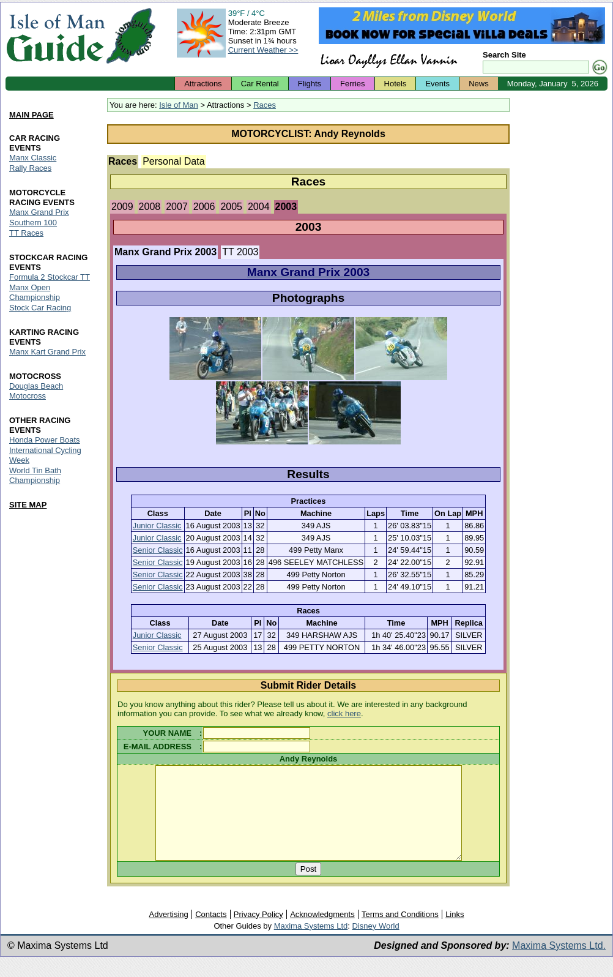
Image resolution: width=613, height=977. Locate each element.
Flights (309, 83)
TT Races (26, 233)
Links (454, 932)
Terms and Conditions (400, 932)
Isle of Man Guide (55, 35)
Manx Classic (32, 158)
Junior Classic (157, 525)
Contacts (210, 932)
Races (264, 105)
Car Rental (260, 83)
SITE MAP (27, 504)
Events (437, 83)
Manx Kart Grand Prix (47, 351)
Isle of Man (178, 105)
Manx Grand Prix (39, 212)
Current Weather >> (263, 49)
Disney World (375, 944)
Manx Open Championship (34, 292)
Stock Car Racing (40, 307)
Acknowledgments (322, 932)
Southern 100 (33, 223)
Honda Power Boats (44, 439)
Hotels (395, 83)
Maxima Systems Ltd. (559, 964)
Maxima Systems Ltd (311, 944)
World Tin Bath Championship (35, 475)
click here (344, 713)
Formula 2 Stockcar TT (49, 277)
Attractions (202, 83)
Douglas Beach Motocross (36, 390)
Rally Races (30, 168)
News (479, 83)
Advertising (168, 932)
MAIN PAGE (31, 114)
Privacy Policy (258, 932)
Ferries (352, 83)
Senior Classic (158, 550)
